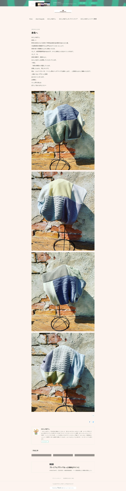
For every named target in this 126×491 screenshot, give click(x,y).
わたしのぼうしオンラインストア (68, 19)
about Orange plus (40, 19)
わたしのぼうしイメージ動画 (89, 19)
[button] (31, 19)
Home (31, 19)
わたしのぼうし (51, 19)
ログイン (93, 3)
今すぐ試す (82, 3)
